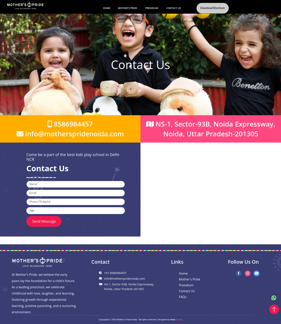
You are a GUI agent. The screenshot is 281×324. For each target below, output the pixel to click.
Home (106, 8)
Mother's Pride (127, 8)
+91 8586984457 (115, 272)
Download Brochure (212, 8)
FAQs (182, 297)
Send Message (44, 221)
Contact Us (173, 8)
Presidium (151, 8)
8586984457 (70, 124)
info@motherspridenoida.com (70, 133)
